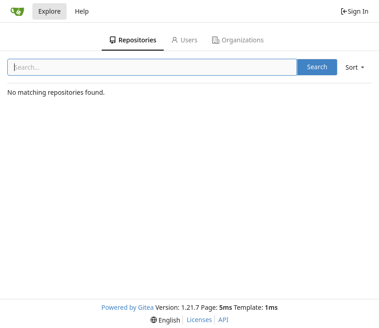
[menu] (356, 67)
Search (317, 66)
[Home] (17, 11)
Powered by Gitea (127, 307)
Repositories (132, 40)
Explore (49, 11)
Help (82, 11)
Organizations (238, 40)
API (223, 319)
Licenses (199, 319)
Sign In (354, 11)
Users (184, 40)
